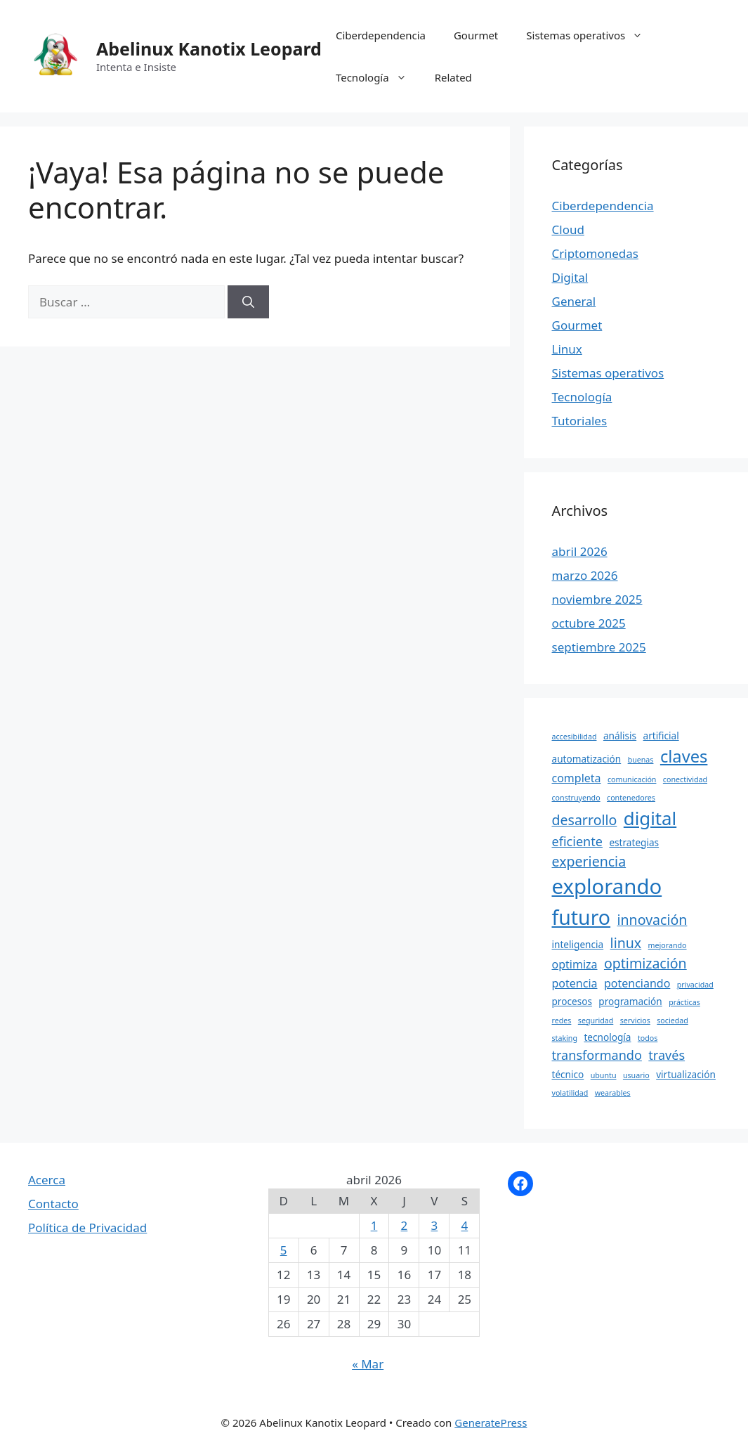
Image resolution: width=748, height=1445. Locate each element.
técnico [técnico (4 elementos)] (568, 1074)
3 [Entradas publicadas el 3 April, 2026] (434, 1225)
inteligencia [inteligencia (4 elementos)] (578, 944)
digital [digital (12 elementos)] (650, 818)
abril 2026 (580, 551)
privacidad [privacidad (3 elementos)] (695, 985)
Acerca (46, 1180)
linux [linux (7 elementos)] (626, 942)
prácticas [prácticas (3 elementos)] (684, 1002)
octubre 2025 (589, 623)
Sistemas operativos (591, 35)
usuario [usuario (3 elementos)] (636, 1075)
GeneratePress (490, 1422)
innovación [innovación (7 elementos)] (652, 919)
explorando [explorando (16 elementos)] (607, 886)
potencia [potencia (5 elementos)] (575, 983)
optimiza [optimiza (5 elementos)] (575, 964)
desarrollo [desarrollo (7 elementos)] (584, 819)
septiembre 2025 (599, 647)
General (574, 301)
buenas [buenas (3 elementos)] (641, 760)
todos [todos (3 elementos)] (647, 1038)
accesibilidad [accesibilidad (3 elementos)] (574, 736)
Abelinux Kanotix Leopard (209, 48)
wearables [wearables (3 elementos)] (613, 1093)
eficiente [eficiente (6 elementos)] (577, 841)
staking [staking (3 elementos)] (565, 1038)
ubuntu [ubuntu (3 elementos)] (604, 1075)
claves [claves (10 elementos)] (684, 756)
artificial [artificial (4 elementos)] (661, 735)
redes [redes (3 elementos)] (562, 1020)
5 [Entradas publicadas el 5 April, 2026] (283, 1250)
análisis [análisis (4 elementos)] (619, 735)
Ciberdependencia (381, 35)
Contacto (53, 1203)
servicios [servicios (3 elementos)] (635, 1020)
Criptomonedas (595, 253)
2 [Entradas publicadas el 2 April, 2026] (404, 1225)
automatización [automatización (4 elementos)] (587, 758)
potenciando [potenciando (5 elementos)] (637, 983)
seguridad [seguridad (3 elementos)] (596, 1020)
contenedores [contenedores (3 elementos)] (631, 798)
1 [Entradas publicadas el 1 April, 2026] (374, 1225)
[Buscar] (248, 302)
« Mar (367, 1364)
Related (453, 77)
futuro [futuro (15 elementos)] (581, 917)
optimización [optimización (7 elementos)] (645, 963)
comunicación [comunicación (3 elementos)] (632, 779)
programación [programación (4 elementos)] (630, 1001)
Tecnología (378, 77)
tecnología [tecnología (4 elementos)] (607, 1037)
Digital (570, 277)
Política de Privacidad (87, 1227)
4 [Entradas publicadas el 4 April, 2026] (464, 1225)
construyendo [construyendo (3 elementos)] (576, 798)
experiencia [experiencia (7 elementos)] (589, 861)
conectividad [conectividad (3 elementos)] (685, 779)
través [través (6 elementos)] (666, 1055)
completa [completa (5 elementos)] (576, 778)
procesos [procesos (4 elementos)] (572, 1001)
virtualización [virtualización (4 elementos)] (686, 1074)
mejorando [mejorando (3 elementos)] (667, 945)
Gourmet (476, 35)
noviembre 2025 (597, 599)
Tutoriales (580, 421)
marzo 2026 (585, 575)
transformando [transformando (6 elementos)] (597, 1055)
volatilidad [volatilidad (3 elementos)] (570, 1093)
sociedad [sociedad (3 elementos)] (672, 1020)
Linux (567, 349)
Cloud (568, 229)
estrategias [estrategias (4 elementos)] (634, 842)
